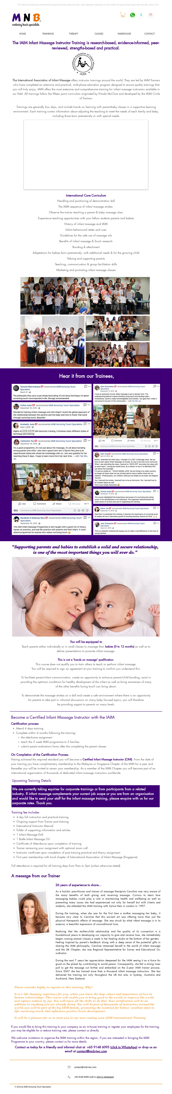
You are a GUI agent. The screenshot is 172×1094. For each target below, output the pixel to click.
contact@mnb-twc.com (92, 1051)
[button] (123, 14)
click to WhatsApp (123, 1047)
